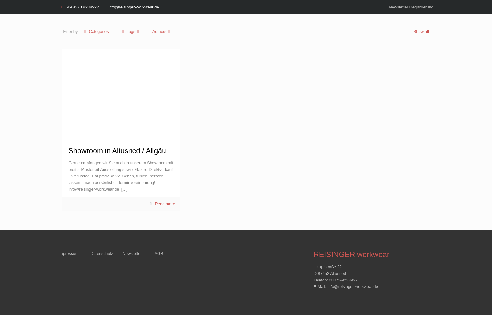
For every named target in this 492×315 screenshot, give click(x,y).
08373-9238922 (343, 280)
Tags (130, 31)
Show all (418, 31)
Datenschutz (101, 253)
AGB (158, 253)
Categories (98, 31)
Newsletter (132, 253)
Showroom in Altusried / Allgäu (117, 151)
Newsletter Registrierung (411, 7)
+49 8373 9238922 (82, 7)
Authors (159, 31)
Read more (165, 204)
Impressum (68, 253)
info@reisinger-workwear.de (133, 7)
